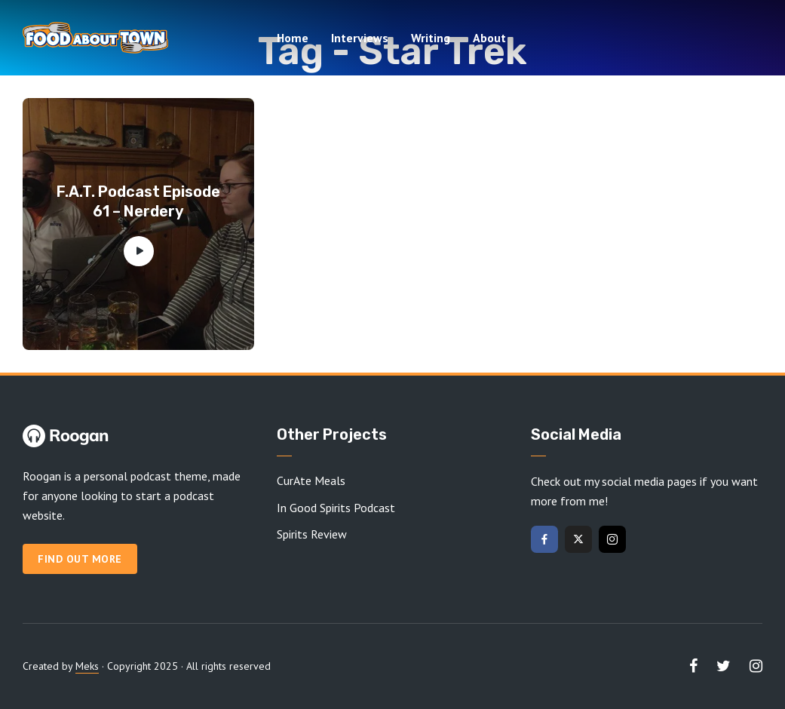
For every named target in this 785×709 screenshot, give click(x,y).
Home (292, 37)
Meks (87, 666)
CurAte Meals (311, 480)
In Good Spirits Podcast (336, 507)
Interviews (359, 37)
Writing (430, 37)
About (489, 37)
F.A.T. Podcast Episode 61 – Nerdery (138, 201)
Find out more (80, 559)
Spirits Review (312, 534)
